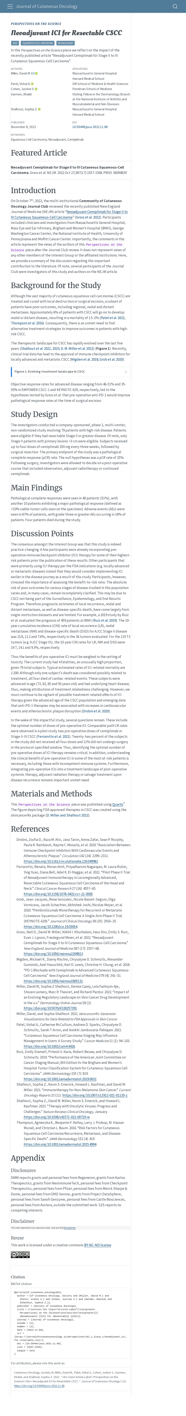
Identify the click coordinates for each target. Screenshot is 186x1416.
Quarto (117, 804)
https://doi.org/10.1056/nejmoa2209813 (53, 953)
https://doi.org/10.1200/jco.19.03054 (50, 926)
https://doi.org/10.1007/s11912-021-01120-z (94, 1095)
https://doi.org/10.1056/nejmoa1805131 (53, 981)
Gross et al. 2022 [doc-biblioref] (88, 217)
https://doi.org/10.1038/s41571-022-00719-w (56, 1117)
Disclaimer (70, 1227)
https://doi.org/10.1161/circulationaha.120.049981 (61, 861)
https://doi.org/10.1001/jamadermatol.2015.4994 (60, 1144)
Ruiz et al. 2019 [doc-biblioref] (105, 620)
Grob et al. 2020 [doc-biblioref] (111, 359)
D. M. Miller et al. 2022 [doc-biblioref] (77, 348)
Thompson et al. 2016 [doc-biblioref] (27, 323)
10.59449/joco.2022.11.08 (90, 127)
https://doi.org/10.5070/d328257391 (50, 1008)
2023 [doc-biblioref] (56, 348)
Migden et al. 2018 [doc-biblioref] (84, 359)
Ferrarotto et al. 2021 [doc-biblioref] (53, 736)
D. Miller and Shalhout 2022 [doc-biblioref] (67, 815)
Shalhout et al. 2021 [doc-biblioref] (36, 348)
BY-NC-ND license (97, 1245)
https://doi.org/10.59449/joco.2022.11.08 (39, 1386)
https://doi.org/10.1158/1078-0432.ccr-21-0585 (58, 894)
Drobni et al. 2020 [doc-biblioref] (96, 711)
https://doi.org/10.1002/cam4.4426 (49, 1046)
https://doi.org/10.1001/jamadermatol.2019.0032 (60, 1079)
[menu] (10, 6)
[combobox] (175, 6)
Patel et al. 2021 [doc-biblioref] (112, 317)
